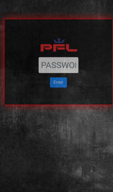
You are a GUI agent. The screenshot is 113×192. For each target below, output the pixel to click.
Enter (58, 74)
